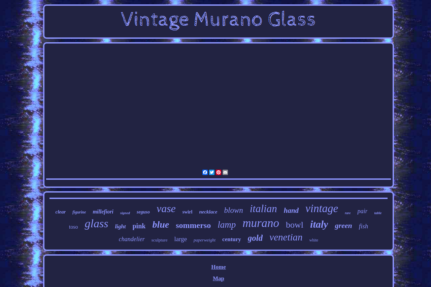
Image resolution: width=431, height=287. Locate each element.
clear (61, 211)
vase (166, 208)
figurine (79, 212)
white (314, 240)
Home (218, 267)
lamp (227, 225)
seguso (143, 211)
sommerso (193, 225)
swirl (188, 211)
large (180, 238)
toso (73, 227)
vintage (321, 208)
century (231, 239)
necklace (208, 211)
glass (96, 223)
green (343, 225)
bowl (294, 225)
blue (160, 224)
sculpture (160, 239)
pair (362, 211)
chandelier (132, 239)
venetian (285, 237)
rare (348, 213)
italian (263, 208)
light (120, 226)
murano (260, 223)
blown (233, 210)
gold (255, 237)
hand (291, 210)
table (378, 213)
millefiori (103, 211)
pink (139, 226)
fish (363, 226)
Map (218, 278)
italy (319, 224)
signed (125, 213)
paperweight (205, 239)
